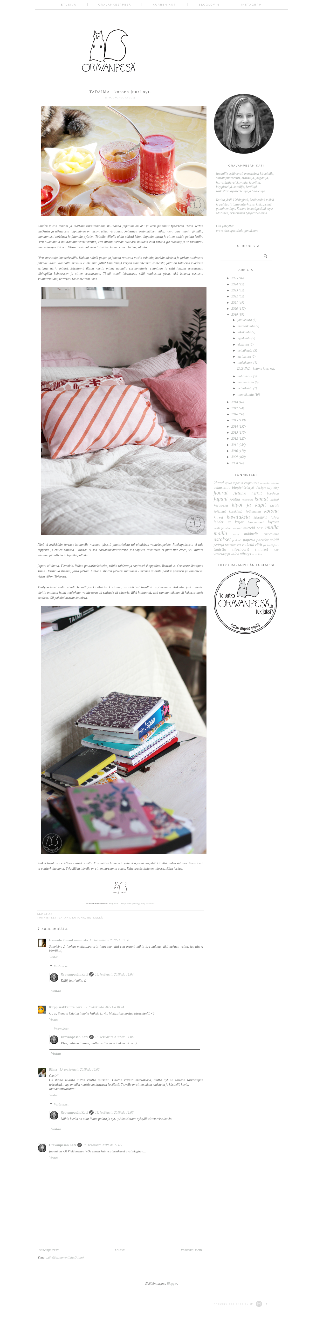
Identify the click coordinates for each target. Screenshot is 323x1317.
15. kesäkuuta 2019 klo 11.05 (102, 1145)
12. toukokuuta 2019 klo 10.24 (104, 1007)
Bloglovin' (114, 903)
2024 (234, 284)
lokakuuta (244, 332)
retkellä (95, 917)
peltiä (274, 539)
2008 (234, 463)
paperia (249, 539)
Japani (64, 917)
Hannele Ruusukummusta (68, 940)
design (260, 487)
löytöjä (273, 522)
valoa (235, 553)
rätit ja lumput (267, 544)
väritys (245, 553)
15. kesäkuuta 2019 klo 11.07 (114, 1112)
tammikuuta (245, 394)
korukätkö (235, 511)
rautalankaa (233, 545)
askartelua (222, 487)
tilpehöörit (240, 549)
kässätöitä (260, 517)
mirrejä (249, 527)
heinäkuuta (244, 350)
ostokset (222, 539)
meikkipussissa (223, 528)
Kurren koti (165, 4)
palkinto (237, 540)
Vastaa (54, 957)
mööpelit (251, 533)
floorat (221, 492)
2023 (234, 290)
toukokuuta (244, 362)
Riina (53, 1069)
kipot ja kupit (249, 504)
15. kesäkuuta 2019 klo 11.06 (114, 1037)
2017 (234, 408)
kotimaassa (253, 511)
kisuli (274, 505)
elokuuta (243, 344)
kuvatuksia (238, 516)
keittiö (274, 499)
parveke (262, 539)
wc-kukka (257, 554)
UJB (276, 549)
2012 (234, 438)
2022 (234, 296)
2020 (234, 308)
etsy (276, 487)
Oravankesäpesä (114, 4)
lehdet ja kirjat (229, 522)
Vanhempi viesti (191, 1250)
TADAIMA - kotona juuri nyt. (256, 368)
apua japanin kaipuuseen (242, 483)
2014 (234, 426)
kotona (78, 917)
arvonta (264, 483)
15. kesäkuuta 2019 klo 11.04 (114, 974)
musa (236, 534)
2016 (234, 414)
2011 (234, 445)
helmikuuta (244, 388)
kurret (218, 517)
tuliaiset (261, 549)
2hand (219, 482)
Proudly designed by (241, 1304)
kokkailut (220, 511)
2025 (234, 278)
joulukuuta (244, 320)
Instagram (251, 4)
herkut (257, 493)
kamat (261, 498)
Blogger (172, 1283)
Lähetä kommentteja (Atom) (65, 1257)
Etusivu (69, 4)
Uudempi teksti (49, 1250)
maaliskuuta (245, 382)
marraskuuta (245, 326)
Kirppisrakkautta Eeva (65, 1007)
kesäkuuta (244, 356)
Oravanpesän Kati (74, 974)
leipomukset (256, 522)
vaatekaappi (222, 554)
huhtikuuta (244, 376)
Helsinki (239, 493)
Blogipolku (126, 903)
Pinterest (150, 903)
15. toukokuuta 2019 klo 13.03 (79, 1069)
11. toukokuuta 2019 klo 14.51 (109, 940)
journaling (247, 499)
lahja (275, 517)
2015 (234, 420)
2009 (234, 457)
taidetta (220, 549)
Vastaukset (61, 966)
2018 (234, 402)
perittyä (219, 545)
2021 (234, 302)
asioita (275, 483)
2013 (234, 432)
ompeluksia (271, 534)
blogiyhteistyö (243, 487)
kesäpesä (221, 505)
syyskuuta (243, 338)
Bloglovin (209, 4)
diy (269, 487)
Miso (260, 528)
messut (237, 528)
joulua (235, 499)
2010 (234, 451)
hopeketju (273, 493)
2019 (234, 314)
